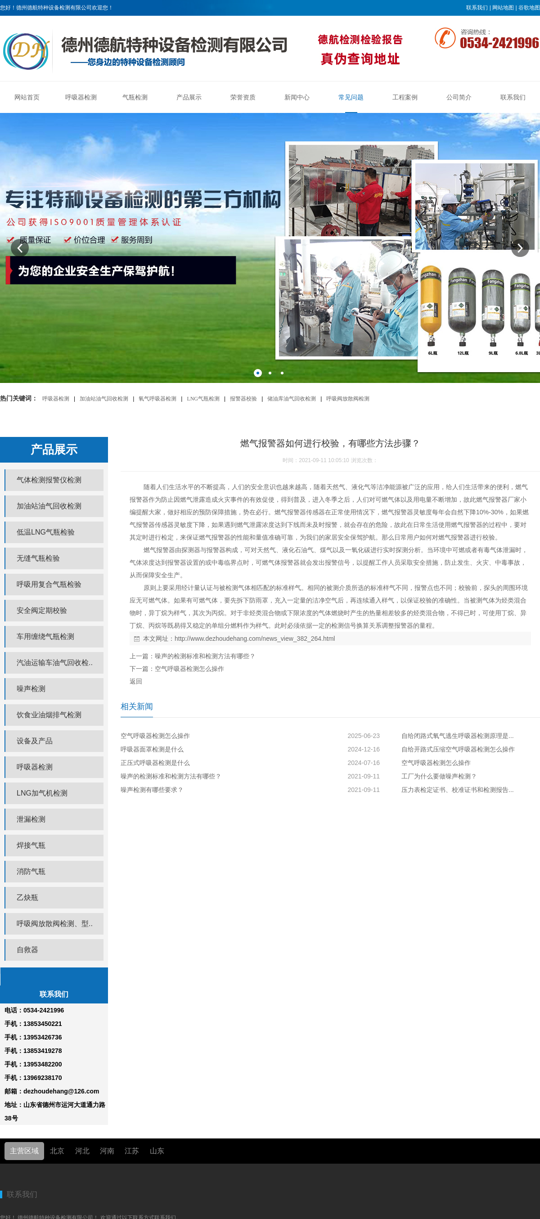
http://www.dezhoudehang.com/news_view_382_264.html (255, 638)
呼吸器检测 (55, 399)
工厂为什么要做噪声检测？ (439, 776)
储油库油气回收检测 (291, 399)
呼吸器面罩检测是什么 (152, 749)
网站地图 (503, 7)
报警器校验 (243, 399)
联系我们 (477, 7)
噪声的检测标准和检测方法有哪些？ (205, 656)
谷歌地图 (529, 7)
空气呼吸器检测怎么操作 (189, 668)
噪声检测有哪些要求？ (152, 789)
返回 (136, 681)
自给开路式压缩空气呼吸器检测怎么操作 (458, 749)
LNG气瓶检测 (203, 399)
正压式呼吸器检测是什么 (155, 762)
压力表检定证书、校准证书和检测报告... (457, 789)
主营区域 (24, 1151)
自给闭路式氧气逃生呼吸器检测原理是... (457, 735)
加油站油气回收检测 (104, 399)
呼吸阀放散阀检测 (347, 399)
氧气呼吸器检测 (157, 399)
